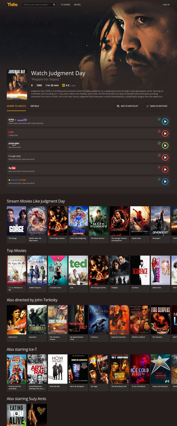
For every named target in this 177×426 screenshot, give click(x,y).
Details (34, 105)
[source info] (159, 119)
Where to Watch (16, 105)
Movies (77, 4)
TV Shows (65, 4)
